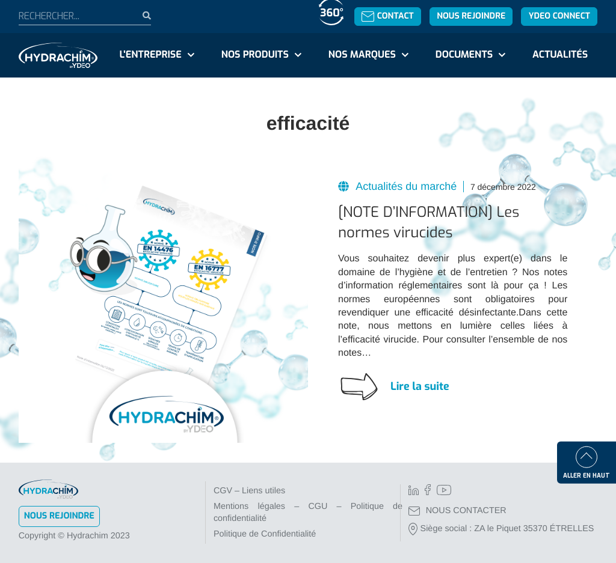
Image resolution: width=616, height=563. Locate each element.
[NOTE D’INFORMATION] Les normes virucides (428, 222)
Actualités (560, 55)
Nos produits (255, 55)
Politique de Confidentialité (265, 534)
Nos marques (362, 55)
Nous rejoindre (471, 16)
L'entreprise (151, 55)
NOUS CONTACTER (457, 511)
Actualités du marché (405, 186)
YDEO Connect (559, 16)
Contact (388, 16)
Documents (464, 55)
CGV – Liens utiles (249, 491)
